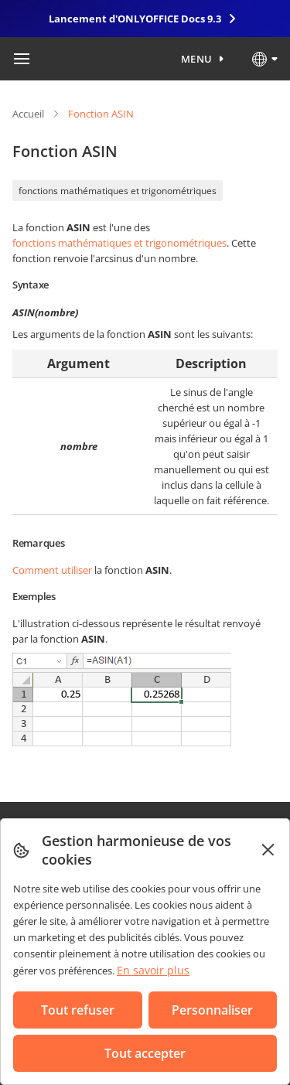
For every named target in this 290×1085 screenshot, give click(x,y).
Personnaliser (212, 1009)
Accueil (28, 114)
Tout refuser (77, 1009)
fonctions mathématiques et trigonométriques (118, 190)
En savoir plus (153, 970)
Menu (197, 59)
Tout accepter (145, 1053)
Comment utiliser (52, 570)
